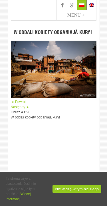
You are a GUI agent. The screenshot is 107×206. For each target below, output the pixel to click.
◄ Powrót (18, 102)
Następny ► (20, 107)
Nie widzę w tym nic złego (77, 189)
